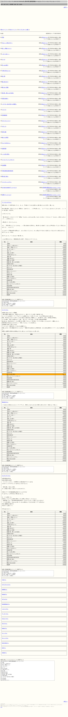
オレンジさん (5, 643)
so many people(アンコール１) (9, 187)
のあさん (4, 584)
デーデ (3, 59)
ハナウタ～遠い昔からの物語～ (9, 104)
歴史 (3, 37)
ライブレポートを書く (24, 29)
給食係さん (4, 594)
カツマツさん (5, 311)
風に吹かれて (5, 81)
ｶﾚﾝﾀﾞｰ (7, 4)
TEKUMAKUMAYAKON (7, 170)
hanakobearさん (6, 608)
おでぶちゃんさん (6, 589)
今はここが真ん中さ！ (7, 42)
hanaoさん (4, 599)
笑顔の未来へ (5, 98)
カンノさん (4, 638)
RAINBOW (4, 115)
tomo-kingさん (5, 647)
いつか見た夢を (5, 154)
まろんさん (4, 604)
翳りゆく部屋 (5, 87)
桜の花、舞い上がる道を (8, 93)
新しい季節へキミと (7, 48)
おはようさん (5, 623)
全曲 (15, 4)
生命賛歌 (4, 165)
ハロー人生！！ (5, 54)
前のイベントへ (4, 29)
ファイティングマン (7, 182)
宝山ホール (44, 37)
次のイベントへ (13, 29)
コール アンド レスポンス (8, 159)
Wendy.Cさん (5, 404)
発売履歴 (11, 4)
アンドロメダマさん (6, 202)
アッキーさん (5, 618)
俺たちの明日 (5, 137)
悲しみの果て (5, 65)
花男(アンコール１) (6, 194)
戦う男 (3, 76)
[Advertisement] (34, 18)
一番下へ (65, 7)
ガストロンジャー (6, 120)
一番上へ (65, 710)
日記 (17, 4)
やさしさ (4, 126)
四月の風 (4, 132)
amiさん (4, 652)
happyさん (4, 633)
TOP (2, 4)
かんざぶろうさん (6, 479)
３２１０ (4, 109)
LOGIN (20, 4)
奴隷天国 (4, 148)
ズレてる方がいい (6, 143)
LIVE (4, 4)
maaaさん (4, 657)
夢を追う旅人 (5, 176)
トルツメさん (5, 613)
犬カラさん (4, 628)
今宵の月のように (6, 70)
